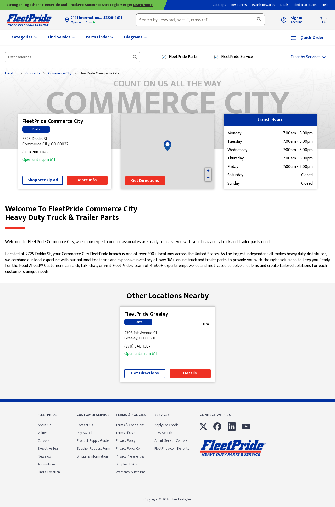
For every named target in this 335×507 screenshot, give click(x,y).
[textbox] (200, 19)
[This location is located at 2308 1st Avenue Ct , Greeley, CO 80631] (167, 335)
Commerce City (59, 73)
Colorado (32, 73)
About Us (44, 425)
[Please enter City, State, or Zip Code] (69, 57)
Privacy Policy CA (128, 448)
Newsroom (46, 456)
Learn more (143, 5)
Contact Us (85, 425)
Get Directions (145, 180)
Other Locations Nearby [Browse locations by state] (167, 294)
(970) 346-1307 (137, 347)
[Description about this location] (167, 257)
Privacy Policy (125, 441)
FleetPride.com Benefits (171, 448)
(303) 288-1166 (35, 153)
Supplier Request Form (93, 448)
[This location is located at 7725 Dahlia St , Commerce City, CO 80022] (65, 141)
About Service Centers (170, 441)
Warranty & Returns (130, 472)
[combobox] (200, 19)
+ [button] (208, 171)
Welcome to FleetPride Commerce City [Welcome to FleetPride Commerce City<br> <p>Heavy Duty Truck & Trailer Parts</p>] (167, 213)
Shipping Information (92, 456)
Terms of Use (125, 433)
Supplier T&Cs (126, 464)
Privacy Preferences (130, 456)
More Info (87, 180)
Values (42, 433)
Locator (11, 73)
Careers (43, 441)
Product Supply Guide (93, 441)
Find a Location (49, 472)
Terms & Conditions (130, 425)
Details (190, 373)
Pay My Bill (84, 433)
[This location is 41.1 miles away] (205, 324)
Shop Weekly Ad (42, 180)
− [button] (208, 178)
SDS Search (163, 433)
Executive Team (49, 448)
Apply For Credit (166, 425)
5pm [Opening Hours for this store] (83, 22)
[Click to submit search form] (135, 57)
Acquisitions (46, 464)
